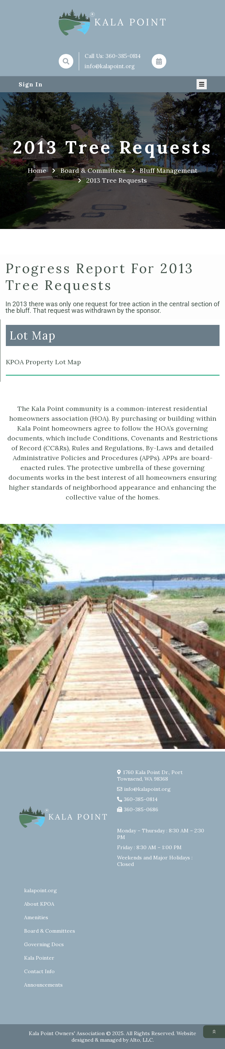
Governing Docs (44, 944)
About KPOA (39, 904)
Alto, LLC (141, 1040)
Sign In (31, 84)
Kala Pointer (39, 958)
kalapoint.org (40, 890)
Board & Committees (49, 931)
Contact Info (39, 971)
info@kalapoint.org (110, 66)
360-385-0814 (123, 56)
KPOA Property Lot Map (43, 362)
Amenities (36, 917)
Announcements (43, 985)
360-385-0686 (141, 809)
